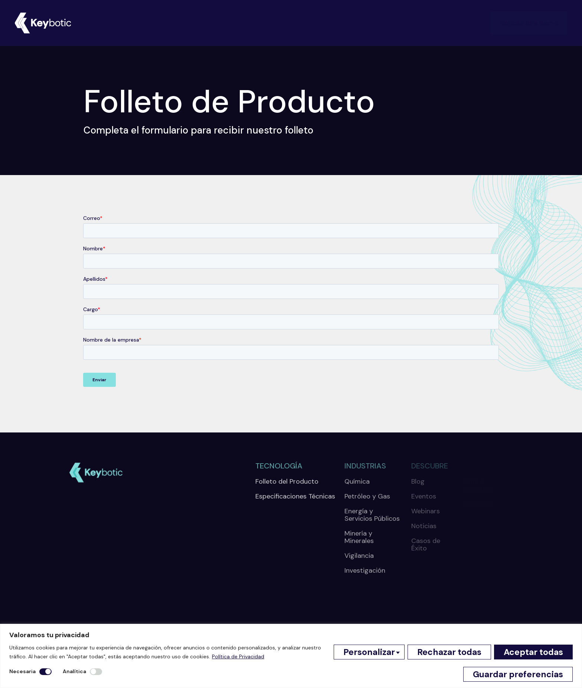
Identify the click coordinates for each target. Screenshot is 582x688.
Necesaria (22, 671)
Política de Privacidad (238, 656)
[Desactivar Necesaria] (45, 671)
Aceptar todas (533, 652)
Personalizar (369, 652)
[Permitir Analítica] (96, 671)
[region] (291, 656)
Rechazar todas (449, 652)
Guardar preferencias (518, 674)
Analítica (74, 671)
